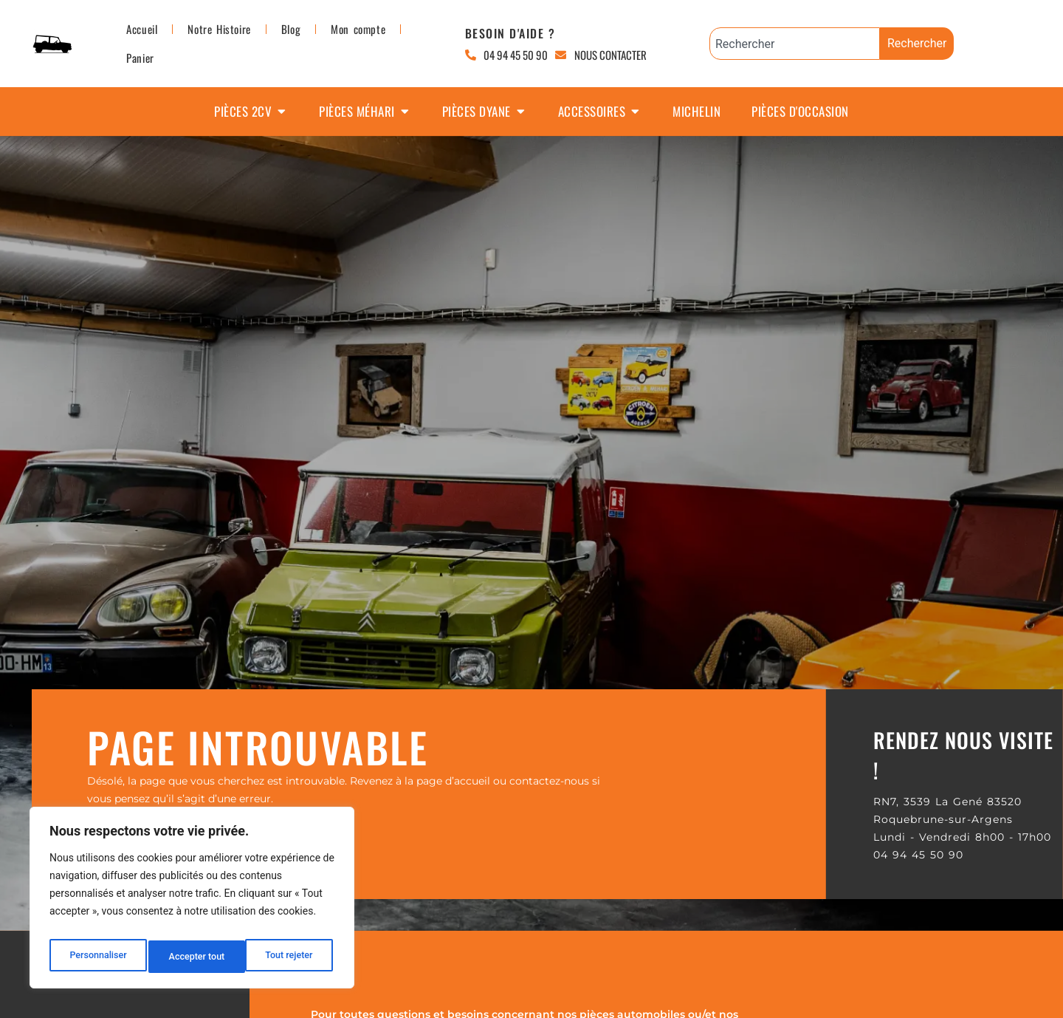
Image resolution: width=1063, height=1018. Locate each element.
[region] (192, 902)
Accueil (141, 29)
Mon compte (358, 29)
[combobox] (794, 43)
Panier (140, 57)
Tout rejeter (192, 957)
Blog (290, 29)
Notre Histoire (219, 29)
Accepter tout (287, 957)
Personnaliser (96, 957)
